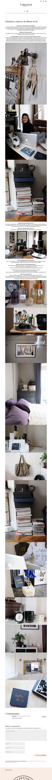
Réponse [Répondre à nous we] (44, 716)
